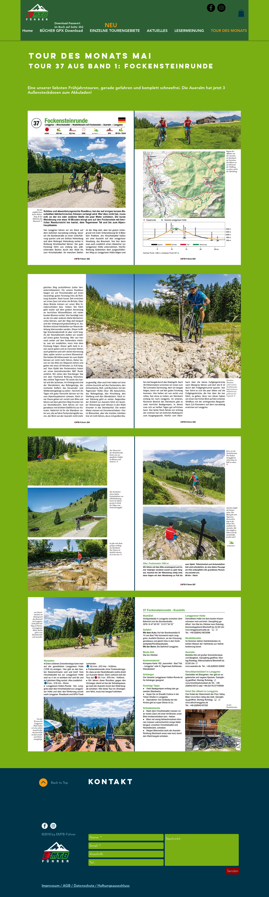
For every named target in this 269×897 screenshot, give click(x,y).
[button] (241, 13)
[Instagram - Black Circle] (221, 8)
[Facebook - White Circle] (45, 826)
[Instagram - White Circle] (53, 826)
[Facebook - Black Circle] (211, 8)
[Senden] (232, 870)
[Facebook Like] (220, 805)
